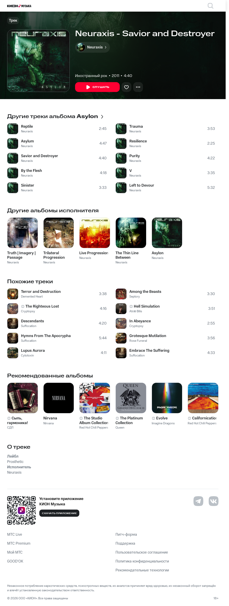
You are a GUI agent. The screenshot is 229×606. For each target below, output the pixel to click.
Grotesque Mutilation (147, 336)
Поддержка (125, 543)
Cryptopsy (28, 311)
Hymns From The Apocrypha (46, 336)
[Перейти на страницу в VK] (213, 501)
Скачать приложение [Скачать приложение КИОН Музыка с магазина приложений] (59, 513)
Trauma (136, 126)
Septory (134, 296)
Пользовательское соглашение (142, 552)
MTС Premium (18, 543)
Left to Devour (141, 185)
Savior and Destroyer (39, 156)
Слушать (97, 87)
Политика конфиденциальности (142, 561)
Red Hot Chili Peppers (93, 427)
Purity (134, 156)
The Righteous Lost (42, 306)
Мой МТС (15, 552)
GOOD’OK (15, 561)
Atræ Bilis (135, 311)
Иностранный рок (91, 76)
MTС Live (14, 534)
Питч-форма (126, 534)
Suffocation (28, 326)
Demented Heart (32, 296)
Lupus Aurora (33, 350)
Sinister (27, 185)
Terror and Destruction (41, 291)
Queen (120, 427)
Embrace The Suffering (149, 350)
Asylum (27, 141)
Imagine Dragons (163, 423)
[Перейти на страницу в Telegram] (198, 501)
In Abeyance (140, 321)
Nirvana (48, 423)
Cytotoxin (27, 355)
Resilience (138, 141)
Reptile (27, 126)
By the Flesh (31, 170)
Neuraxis (27, 131)
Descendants (32, 321)
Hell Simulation (147, 306)
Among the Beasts (145, 291)
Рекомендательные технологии (142, 570)
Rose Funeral (138, 341)
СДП (10, 427)
